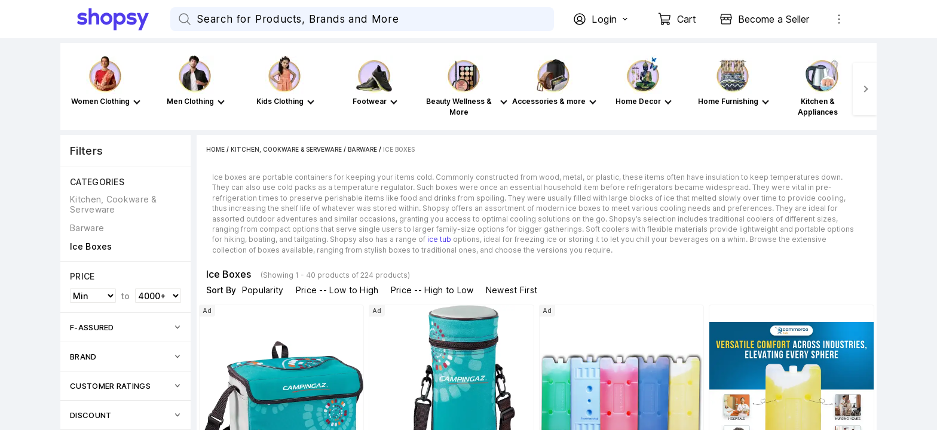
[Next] (865, 89)
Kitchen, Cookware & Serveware (286, 149)
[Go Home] (123, 19)
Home (215, 149)
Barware (362, 149)
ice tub (439, 239)
